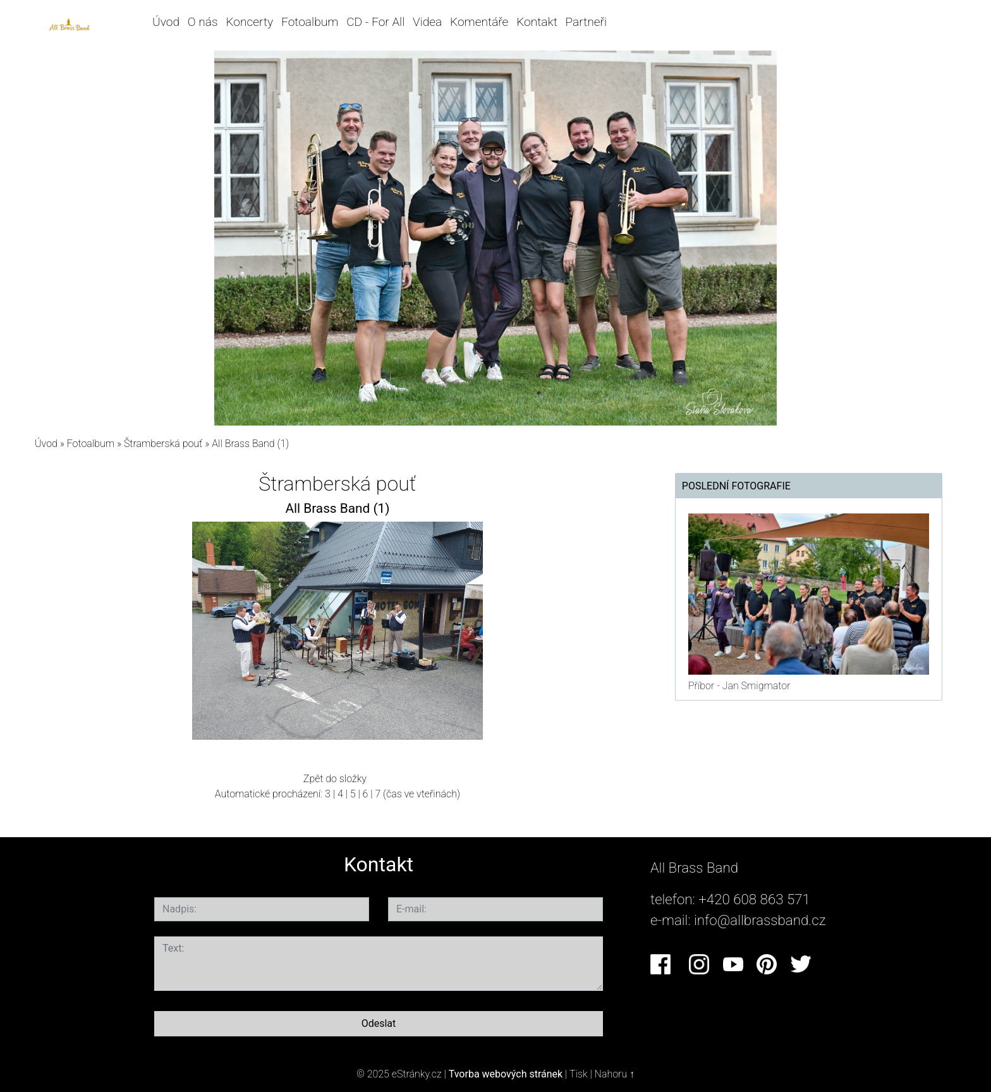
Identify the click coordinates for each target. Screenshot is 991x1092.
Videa (427, 22)
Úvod (165, 22)
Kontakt (536, 22)
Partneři (586, 22)
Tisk (578, 1074)
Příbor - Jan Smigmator (739, 686)
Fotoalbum (309, 22)
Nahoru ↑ (615, 1074)
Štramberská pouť (164, 444)
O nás (203, 22)
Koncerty (249, 22)
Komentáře (479, 22)
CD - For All (375, 22)
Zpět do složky (335, 779)
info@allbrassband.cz (760, 920)
